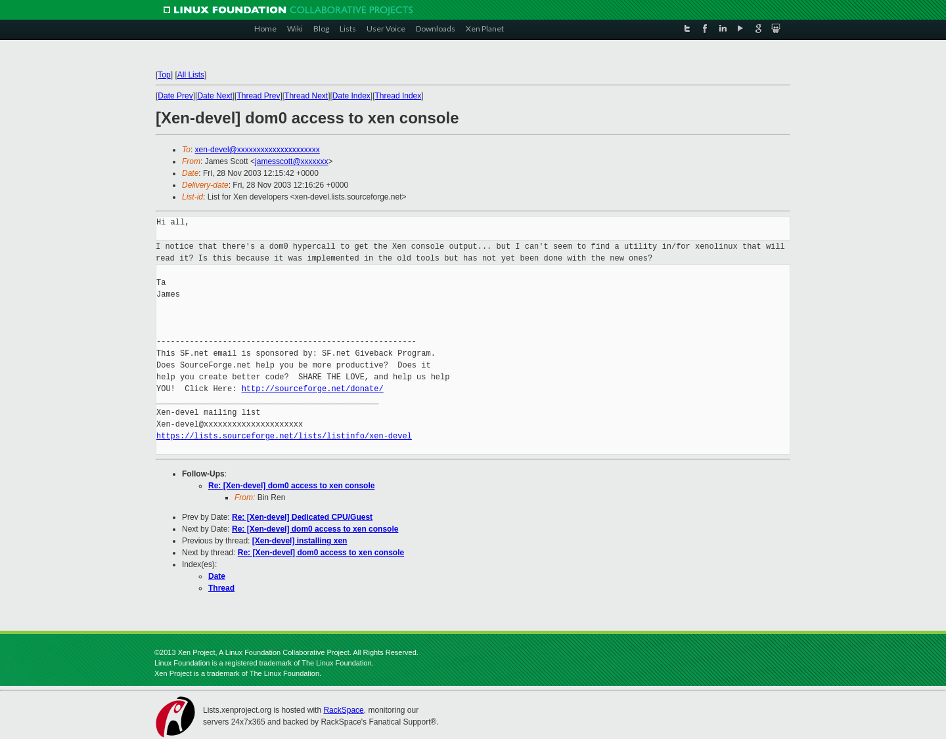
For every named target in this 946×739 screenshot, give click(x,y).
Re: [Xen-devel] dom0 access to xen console (291, 485)
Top (164, 74)
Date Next (214, 95)
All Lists (190, 74)
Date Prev (175, 95)
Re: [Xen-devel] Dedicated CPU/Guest (302, 517)
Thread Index (398, 95)
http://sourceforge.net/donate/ (313, 388)
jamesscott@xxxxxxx (291, 161)
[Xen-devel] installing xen (300, 540)
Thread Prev (258, 95)
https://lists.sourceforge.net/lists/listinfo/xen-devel (284, 436)
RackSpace (343, 710)
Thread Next (306, 95)
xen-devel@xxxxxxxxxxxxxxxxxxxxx (257, 149)
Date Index (351, 95)
